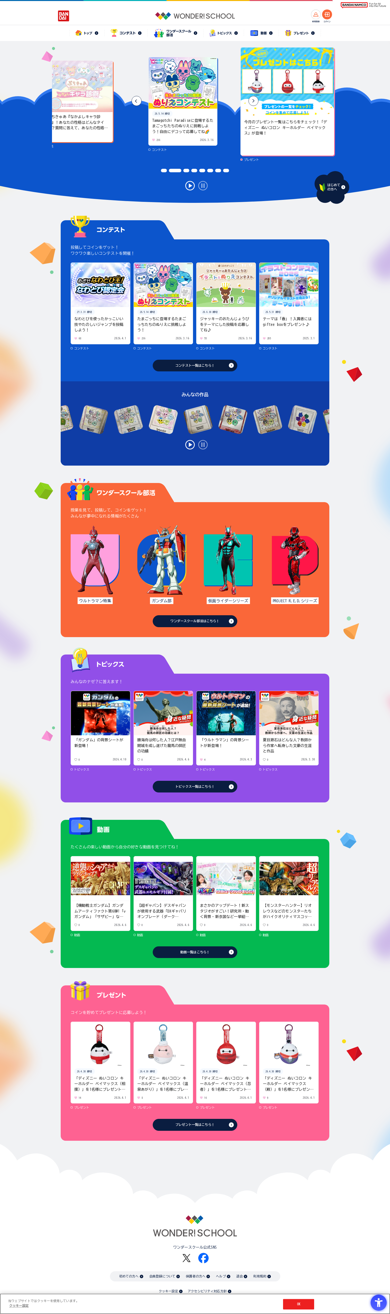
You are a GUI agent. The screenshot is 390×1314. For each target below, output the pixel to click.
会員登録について (162, 1276)
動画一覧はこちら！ (195, 952)
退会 (239, 1276)
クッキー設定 (168, 1291)
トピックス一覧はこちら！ (195, 786)
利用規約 (259, 1276)
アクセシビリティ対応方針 (207, 1291)
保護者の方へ (195, 1276)
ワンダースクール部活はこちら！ (194, 621)
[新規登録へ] (316, 14)
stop (203, 185)
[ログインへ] (327, 14)
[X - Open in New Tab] (187, 1258)
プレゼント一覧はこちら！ (195, 1124)
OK (298, 1304)
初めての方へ (129, 1276)
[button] (253, 101)
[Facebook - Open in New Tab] (203, 1258)
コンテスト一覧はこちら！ (195, 365)
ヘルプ (221, 1276)
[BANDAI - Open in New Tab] (63, 15)
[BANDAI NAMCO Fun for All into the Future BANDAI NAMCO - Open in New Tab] (363, 5)
